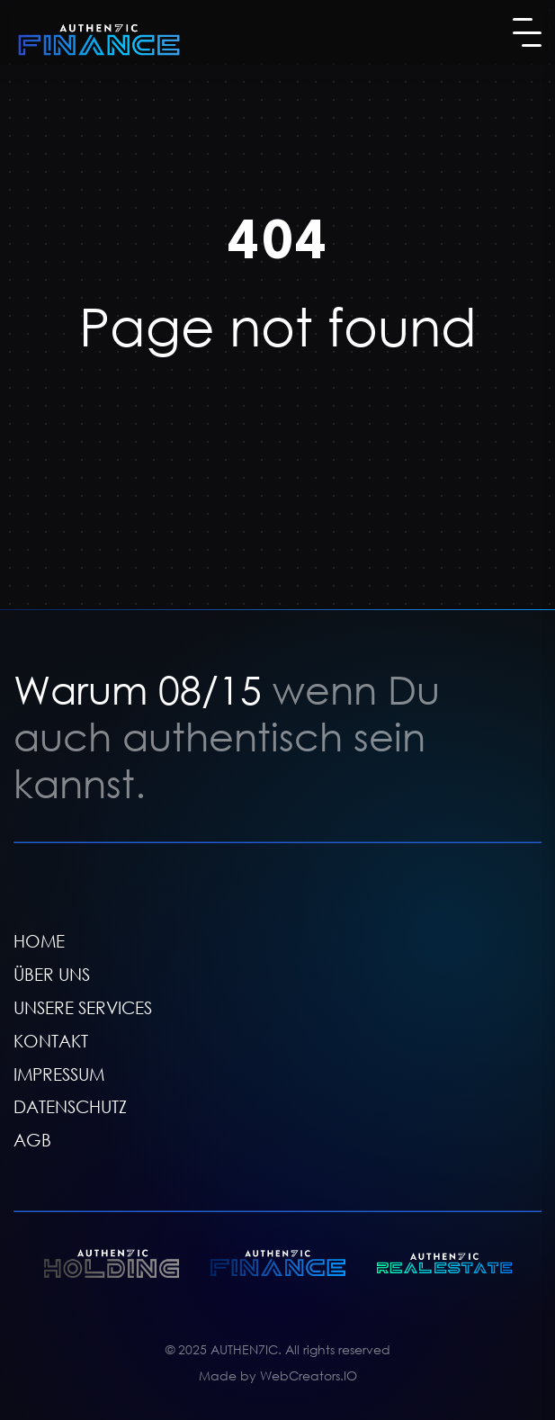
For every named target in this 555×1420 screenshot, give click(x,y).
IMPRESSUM (58, 1074)
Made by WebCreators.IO (278, 1375)
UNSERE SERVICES (82, 1007)
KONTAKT (50, 1040)
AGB (32, 1139)
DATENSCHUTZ (70, 1107)
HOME (39, 940)
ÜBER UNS (51, 974)
